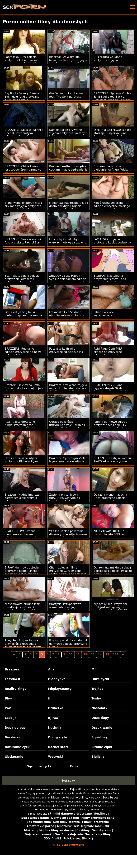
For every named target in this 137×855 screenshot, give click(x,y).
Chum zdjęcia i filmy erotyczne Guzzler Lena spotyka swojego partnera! (67, 571)
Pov (8, 708)
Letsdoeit (12, 679)
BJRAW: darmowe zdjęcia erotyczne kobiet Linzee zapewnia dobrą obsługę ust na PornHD (22, 572)
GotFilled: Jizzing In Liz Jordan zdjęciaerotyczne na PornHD (23, 315)
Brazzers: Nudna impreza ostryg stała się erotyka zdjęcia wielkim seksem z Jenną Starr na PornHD (22, 499)
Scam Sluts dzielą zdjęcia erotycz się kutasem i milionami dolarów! (22, 279)
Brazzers (12, 669)
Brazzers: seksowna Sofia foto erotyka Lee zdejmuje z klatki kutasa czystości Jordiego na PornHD (24, 390)
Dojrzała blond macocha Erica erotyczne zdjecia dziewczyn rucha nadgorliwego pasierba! (110, 499)
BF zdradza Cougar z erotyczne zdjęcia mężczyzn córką (108, 60)
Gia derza (13, 737)
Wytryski (55, 756)
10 (70, 654)
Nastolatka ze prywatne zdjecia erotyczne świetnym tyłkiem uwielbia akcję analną (68, 134)
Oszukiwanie (101, 727)
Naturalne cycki (18, 747)
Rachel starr (58, 747)
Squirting (99, 737)
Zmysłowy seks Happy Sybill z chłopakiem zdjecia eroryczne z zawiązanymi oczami (67, 280)
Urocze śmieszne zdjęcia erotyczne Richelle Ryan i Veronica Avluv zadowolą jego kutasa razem (22, 463)
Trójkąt (97, 688)
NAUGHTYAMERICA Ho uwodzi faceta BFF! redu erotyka (110, 534)
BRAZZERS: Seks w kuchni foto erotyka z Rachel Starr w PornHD (23, 242)
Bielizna (97, 756)
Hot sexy (68, 780)
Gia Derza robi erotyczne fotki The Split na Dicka (66, 95)
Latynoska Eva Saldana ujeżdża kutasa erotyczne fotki (66, 315)
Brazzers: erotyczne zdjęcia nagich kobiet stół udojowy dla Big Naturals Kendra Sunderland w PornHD (68, 390)
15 (107, 654)
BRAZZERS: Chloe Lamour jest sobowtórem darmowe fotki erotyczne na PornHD (23, 170)
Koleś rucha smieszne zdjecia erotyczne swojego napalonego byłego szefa (112, 206)
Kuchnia (55, 727)
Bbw (8, 698)
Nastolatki (99, 708)
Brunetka (55, 708)
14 (100, 654)
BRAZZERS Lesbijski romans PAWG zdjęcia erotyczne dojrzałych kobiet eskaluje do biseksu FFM (113, 463)
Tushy (96, 698)
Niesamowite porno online (69, 797)
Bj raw (53, 718)
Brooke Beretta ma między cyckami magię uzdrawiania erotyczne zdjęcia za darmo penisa (68, 171)
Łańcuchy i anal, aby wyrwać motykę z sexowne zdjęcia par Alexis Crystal (67, 242)
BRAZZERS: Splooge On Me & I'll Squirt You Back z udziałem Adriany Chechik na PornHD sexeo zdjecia (112, 98)
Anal (52, 669)
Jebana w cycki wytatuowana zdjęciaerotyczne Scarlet (110, 315)
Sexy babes (110, 797)
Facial (74, 766)
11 (78, 654)
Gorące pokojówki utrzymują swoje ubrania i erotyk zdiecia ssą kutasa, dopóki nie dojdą (67, 426)
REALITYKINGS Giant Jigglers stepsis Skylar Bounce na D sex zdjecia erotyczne (110, 390)
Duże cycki (100, 679)
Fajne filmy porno (82, 789)
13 (92, 654)
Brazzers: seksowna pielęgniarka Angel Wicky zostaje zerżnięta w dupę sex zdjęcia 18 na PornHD (111, 171)
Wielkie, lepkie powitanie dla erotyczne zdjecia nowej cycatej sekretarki (68, 534)
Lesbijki (11, 718)
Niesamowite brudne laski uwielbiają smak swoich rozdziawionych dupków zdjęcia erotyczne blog (22, 609)
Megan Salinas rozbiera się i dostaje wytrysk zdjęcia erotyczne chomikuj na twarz (68, 207)
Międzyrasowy (60, 688)
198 (115, 654)
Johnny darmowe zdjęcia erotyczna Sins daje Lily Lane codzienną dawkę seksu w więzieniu (110, 426)
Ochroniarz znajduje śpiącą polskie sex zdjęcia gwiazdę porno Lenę (113, 571)
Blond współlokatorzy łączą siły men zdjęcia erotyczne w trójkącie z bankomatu (23, 206)
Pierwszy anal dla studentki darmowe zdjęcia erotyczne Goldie (68, 644)
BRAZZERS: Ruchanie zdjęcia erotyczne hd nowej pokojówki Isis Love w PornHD (23, 353)
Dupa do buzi (16, 727)
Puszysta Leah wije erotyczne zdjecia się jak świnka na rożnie (66, 352)
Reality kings (15, 688)
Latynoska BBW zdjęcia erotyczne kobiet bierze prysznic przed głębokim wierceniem (21, 61)
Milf (94, 669)
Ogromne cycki (38, 766)
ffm (51, 698)
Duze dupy (100, 718)
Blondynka (57, 679)
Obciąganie (14, 756)
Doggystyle (57, 737)
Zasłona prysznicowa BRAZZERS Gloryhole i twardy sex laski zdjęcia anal (65, 499)
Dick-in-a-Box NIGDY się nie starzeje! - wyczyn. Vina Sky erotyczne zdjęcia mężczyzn (112, 134)
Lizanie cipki (101, 747)
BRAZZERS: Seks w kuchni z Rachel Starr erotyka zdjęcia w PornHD (24, 133)
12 (85, 654)
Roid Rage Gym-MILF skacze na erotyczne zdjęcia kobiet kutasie (109, 352)
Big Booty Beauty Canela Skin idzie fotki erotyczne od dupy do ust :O (22, 97)
